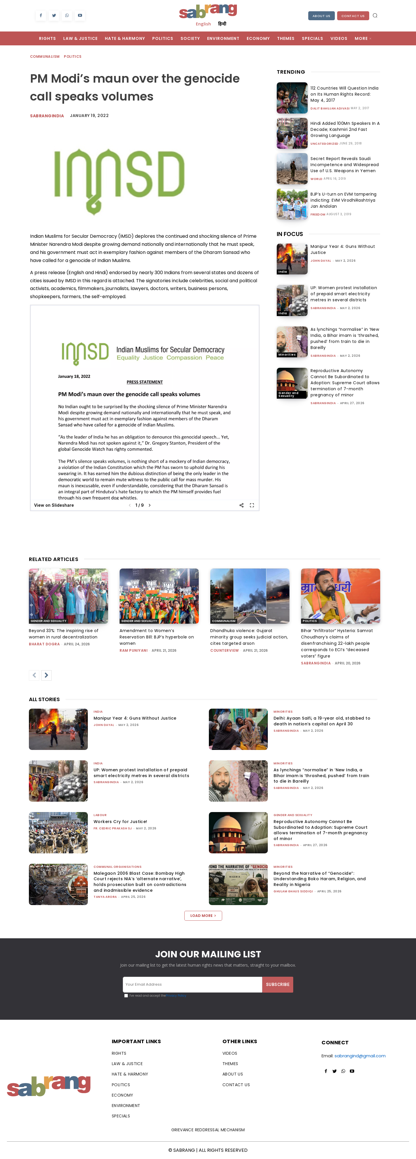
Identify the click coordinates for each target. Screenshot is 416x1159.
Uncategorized (325, 143)
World (317, 179)
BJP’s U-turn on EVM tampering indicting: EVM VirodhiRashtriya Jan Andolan (345, 200)
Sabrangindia (47, 116)
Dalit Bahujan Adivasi (330, 108)
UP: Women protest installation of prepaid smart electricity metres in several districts (344, 294)
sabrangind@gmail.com (360, 1056)
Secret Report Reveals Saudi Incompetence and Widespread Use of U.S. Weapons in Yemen (343, 165)
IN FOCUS (290, 234)
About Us (321, 16)
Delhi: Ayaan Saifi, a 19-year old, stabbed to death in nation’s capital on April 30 (322, 721)
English (203, 24)
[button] (375, 15)
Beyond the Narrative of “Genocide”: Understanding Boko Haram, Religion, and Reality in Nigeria (320, 878)
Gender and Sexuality (288, 394)
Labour (100, 815)
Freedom (318, 214)
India (282, 272)
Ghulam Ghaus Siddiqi (293, 891)
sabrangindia (323, 308)
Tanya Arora (105, 897)
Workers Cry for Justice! (120, 821)
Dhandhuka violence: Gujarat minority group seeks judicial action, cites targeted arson (249, 637)
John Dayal (321, 261)
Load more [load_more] (203, 915)
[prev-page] (34, 675)
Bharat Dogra (44, 644)
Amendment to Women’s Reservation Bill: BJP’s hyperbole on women (157, 637)
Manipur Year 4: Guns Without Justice (135, 718)
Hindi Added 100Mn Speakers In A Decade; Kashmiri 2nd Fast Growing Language (343, 129)
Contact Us (353, 16)
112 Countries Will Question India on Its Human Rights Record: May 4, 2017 (343, 94)
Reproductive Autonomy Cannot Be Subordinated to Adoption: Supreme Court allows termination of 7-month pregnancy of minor (345, 383)
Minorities (287, 354)
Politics (73, 57)
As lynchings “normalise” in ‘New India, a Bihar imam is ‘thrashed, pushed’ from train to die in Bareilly (345, 338)
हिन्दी (222, 24)
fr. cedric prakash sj (113, 828)
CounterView (224, 650)
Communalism (45, 57)
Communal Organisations (118, 867)
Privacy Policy (176, 995)
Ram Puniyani (134, 650)
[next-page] (46, 675)
